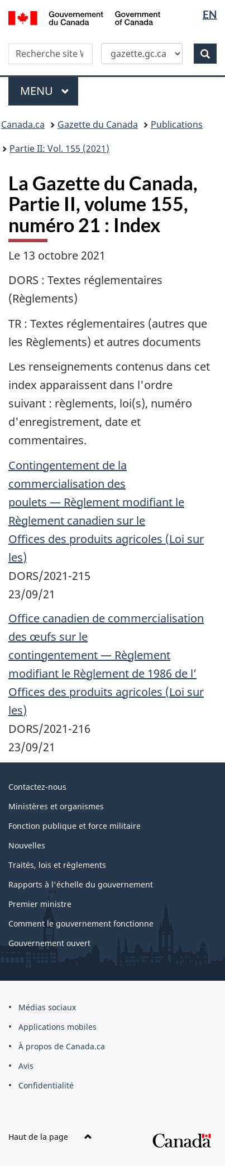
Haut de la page (50, 1136)
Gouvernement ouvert (49, 943)
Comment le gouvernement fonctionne (81, 923)
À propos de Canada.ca (61, 1046)
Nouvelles (26, 845)
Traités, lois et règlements (57, 865)
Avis (25, 1066)
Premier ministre (39, 904)
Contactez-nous (37, 786)
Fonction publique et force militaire (74, 825)
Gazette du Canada (98, 124)
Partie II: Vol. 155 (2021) (59, 148)
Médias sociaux (47, 1007)
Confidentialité (46, 1085)
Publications (177, 124)
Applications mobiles (57, 1026)
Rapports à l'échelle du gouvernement (80, 884)
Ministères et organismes (56, 806)
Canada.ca (23, 124)
